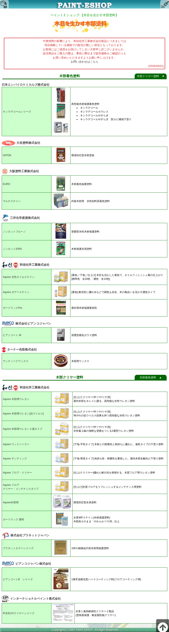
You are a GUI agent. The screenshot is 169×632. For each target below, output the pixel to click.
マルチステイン (12, 201)
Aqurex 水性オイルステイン (19, 277)
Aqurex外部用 (11, 502)
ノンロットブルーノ (14, 231)
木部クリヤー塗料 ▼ (151, 76)
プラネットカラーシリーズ (18, 548)
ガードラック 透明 (13, 519)
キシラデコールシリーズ (17, 111)
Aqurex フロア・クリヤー (17, 472)
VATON (7, 155)
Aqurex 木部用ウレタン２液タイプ (22, 428)
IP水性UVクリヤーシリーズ (18, 613)
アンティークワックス (15, 361)
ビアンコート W (12, 335)
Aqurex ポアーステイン (16, 292)
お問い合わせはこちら (84, 61)
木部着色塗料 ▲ (151, 377)
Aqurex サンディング (15, 458)
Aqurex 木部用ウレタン (16, 399)
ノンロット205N (12, 248)
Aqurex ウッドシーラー (16, 444)
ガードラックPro (12, 307)
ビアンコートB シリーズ (18, 579)
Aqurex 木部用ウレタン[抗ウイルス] (23, 413)
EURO (6, 184)
